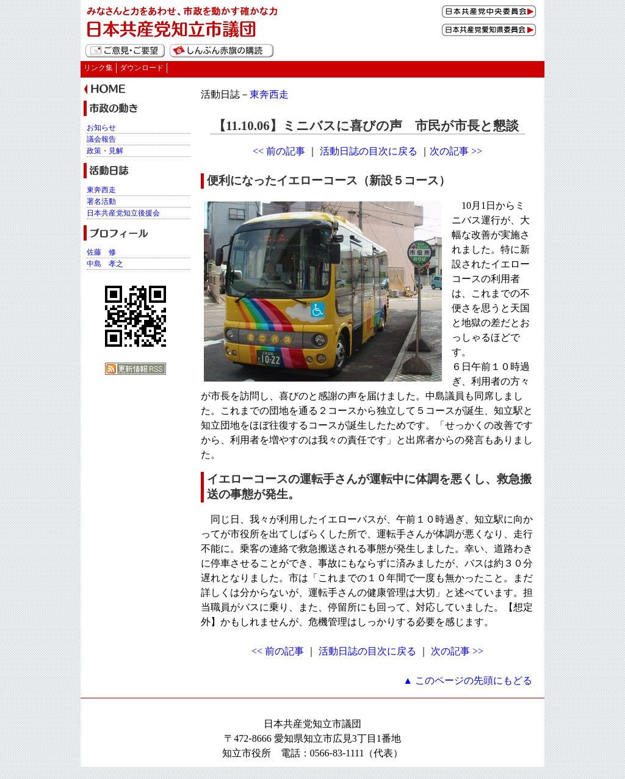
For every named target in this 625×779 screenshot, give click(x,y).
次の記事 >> (456, 151)
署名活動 (101, 201)
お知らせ (101, 127)
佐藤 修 (101, 252)
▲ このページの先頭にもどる (467, 680)
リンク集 (98, 67)
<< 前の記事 (279, 151)
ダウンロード (142, 67)
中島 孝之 (105, 263)
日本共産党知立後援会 (123, 213)
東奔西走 (269, 94)
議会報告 (101, 139)
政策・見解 (105, 151)
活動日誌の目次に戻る (368, 151)
